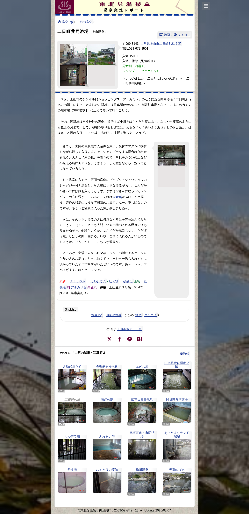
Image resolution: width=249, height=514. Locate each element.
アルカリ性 (78, 287)
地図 (167, 34)
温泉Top (67, 21)
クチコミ (184, 34)
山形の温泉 (84, 21)
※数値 (184, 353)
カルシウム (98, 281)
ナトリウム (77, 281)
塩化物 (113, 281)
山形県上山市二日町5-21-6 (158, 43)
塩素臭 (117, 196)
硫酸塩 (128, 281)
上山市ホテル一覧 (129, 329)
